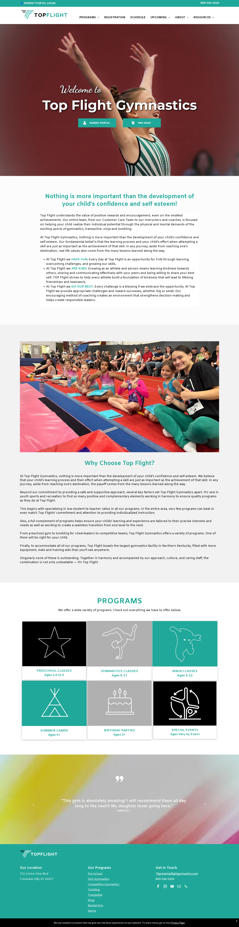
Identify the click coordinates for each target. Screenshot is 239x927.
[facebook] (158, 887)
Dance (92, 911)
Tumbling (94, 890)
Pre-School (95, 874)
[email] (179, 887)
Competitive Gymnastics (103, 884)
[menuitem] (89, 17)
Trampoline (95, 895)
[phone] (186, 887)
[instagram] (165, 887)
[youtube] (172, 887)
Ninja (91, 900)
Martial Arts (95, 905)
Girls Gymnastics (98, 879)
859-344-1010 (209, 3)
